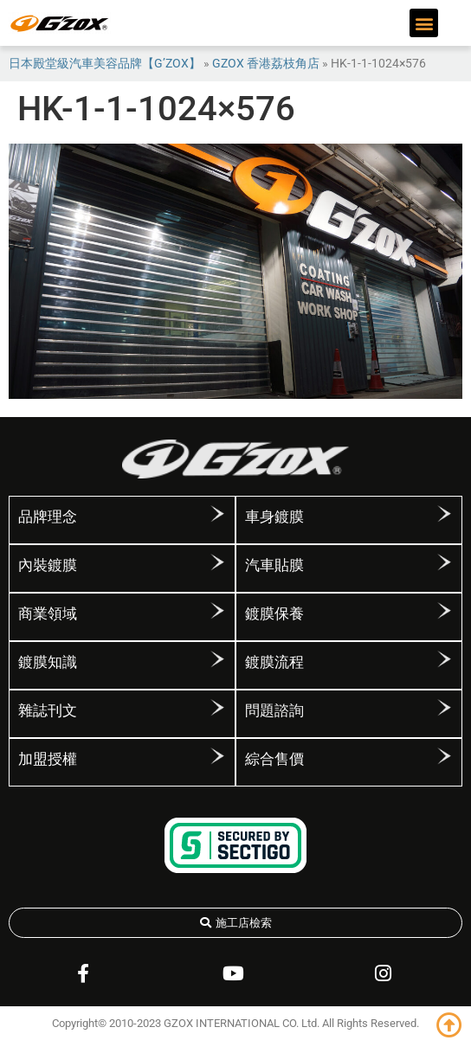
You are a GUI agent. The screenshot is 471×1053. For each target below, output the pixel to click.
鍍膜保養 (274, 613)
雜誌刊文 (47, 710)
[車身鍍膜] (444, 520)
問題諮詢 (274, 710)
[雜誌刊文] (217, 714)
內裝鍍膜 (47, 565)
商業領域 (47, 613)
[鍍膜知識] (217, 665)
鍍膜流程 (274, 662)
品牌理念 (47, 516)
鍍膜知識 (47, 662)
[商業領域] (217, 617)
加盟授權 (47, 758)
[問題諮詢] (444, 714)
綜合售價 (274, 758)
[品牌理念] (217, 520)
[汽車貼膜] (444, 568)
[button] (424, 23)
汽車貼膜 (274, 565)
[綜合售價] (444, 762)
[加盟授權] (217, 762)
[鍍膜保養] (444, 617)
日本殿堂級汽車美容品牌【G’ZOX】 (105, 63)
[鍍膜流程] (444, 665)
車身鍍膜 (274, 516)
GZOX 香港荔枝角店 (265, 63)
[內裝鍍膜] (217, 568)
